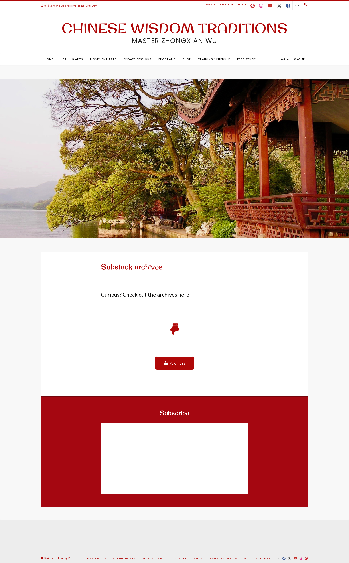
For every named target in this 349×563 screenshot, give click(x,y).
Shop (187, 59)
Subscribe (227, 4)
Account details (123, 558)
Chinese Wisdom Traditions (175, 28)
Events (210, 4)
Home (49, 59)
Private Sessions (137, 59)
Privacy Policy (96, 558)
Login (242, 4)
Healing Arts (72, 59)
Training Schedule (214, 59)
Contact (180, 558)
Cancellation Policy (155, 558)
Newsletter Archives (222, 558)
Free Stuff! (246, 59)
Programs (167, 59)
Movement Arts (103, 59)
